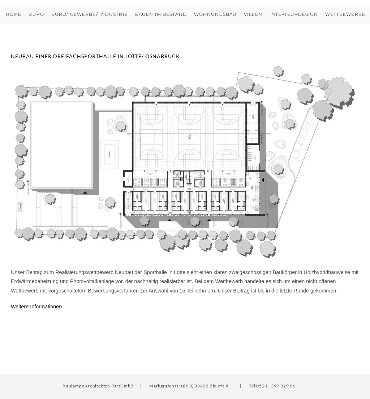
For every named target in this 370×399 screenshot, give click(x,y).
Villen (253, 14)
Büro (36, 14)
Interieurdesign (294, 14)
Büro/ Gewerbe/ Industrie (89, 14)
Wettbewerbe (345, 14)
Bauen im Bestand (161, 14)
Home (13, 14)
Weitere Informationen (36, 306)
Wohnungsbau (215, 14)
